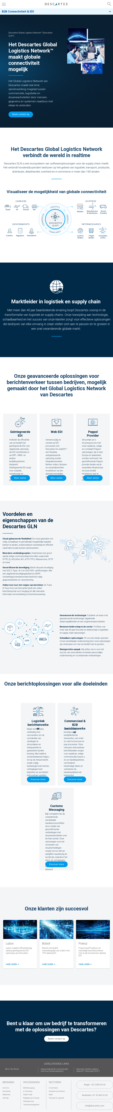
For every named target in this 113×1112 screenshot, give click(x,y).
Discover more (38, 779)
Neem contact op (20, 114)
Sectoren (55, 1082)
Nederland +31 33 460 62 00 (95, 1095)
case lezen (85, 964)
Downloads (7, 1091)
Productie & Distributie (57, 1091)
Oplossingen (31, 1082)
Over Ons (6, 1088)
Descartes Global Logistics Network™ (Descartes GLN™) (88, 1070)
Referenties (6, 1095)
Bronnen (8, 1082)
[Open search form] (109, 4)
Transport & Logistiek (56, 1098)
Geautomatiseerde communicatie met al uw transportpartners (54, 1070)
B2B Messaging (29, 1088)
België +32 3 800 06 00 (94, 1084)
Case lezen (12, 964)
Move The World (12, 1069)
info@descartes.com (94, 1106)
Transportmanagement (31, 1105)
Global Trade (27, 1095)
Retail (51, 1095)
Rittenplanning (28, 1101)
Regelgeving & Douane (31, 1098)
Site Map (6, 1098)
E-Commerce (27, 1091)
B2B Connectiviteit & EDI (18, 11)
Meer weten (20, 478)
